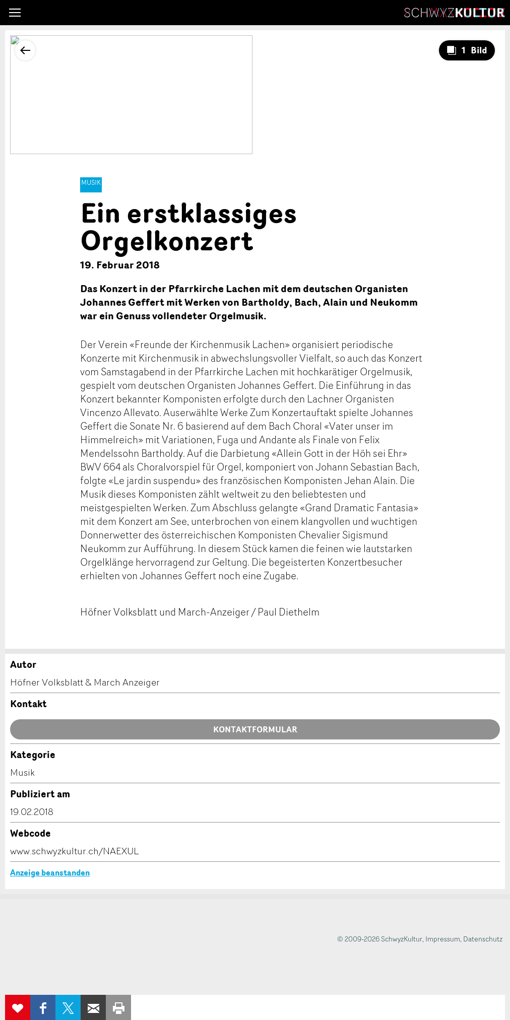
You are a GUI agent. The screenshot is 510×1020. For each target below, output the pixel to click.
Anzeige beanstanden (50, 872)
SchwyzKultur (454, 12)
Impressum (442, 938)
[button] (15, 12)
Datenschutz (482, 938)
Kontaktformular (255, 729)
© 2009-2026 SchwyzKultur (379, 938)
